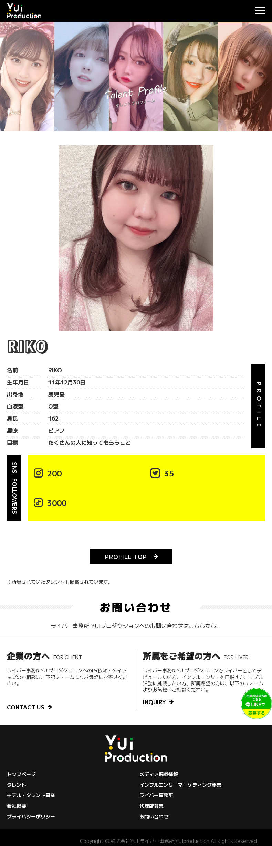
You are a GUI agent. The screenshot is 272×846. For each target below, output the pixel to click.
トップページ (21, 773)
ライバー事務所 (156, 794)
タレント (16, 784)
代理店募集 (151, 805)
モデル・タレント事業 (31, 794)
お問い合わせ (153, 816)
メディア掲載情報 (158, 773)
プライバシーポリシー (31, 816)
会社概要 (16, 805)
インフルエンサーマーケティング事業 (180, 784)
